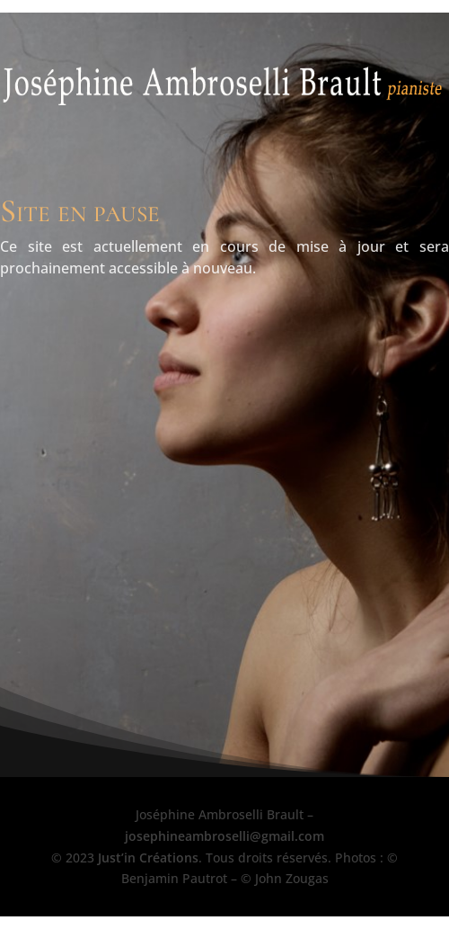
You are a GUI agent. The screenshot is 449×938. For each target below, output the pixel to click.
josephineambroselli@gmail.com (224, 835)
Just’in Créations (148, 857)
